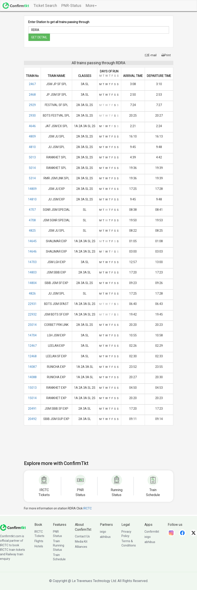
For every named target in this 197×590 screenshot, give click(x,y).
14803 (32, 272)
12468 (32, 356)
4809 (32, 136)
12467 (32, 345)
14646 (32, 251)
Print (166, 55)
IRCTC (87, 508)
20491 (32, 408)
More (91, 5)
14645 (32, 241)
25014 (32, 324)
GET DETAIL (39, 37)
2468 (32, 94)
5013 (32, 157)
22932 (32, 314)
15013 (32, 387)
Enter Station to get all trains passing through (58, 22)
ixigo (103, 531)
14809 (32, 188)
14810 (32, 199)
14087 (32, 366)
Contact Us (82, 536)
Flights (38, 541)
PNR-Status (71, 5)
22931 (32, 304)
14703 (32, 262)
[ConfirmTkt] (13, 527)
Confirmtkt (151, 531)
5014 (32, 168)
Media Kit (81, 541)
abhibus (105, 536)
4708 (32, 220)
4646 (32, 126)
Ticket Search (45, 5)
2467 (32, 84)
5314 (32, 178)
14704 (32, 335)
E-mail (151, 55)
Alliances (81, 546)
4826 (32, 293)
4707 (32, 209)
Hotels (38, 546)
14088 (32, 377)
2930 (32, 115)
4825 (32, 230)
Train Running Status (58, 545)
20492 (32, 419)
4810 (32, 147)
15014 (32, 398)
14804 (32, 283)
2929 (32, 105)
